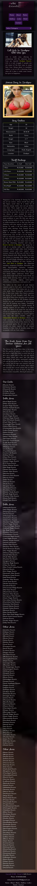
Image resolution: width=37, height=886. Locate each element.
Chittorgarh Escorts (10, 808)
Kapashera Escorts (10, 451)
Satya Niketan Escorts (11, 465)
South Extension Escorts (12, 548)
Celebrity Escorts (9, 393)
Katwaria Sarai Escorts (11, 475)
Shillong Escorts (9, 671)
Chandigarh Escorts (10, 773)
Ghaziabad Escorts (10, 488)
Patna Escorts (8, 830)
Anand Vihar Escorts (10, 555)
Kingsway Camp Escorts (12, 575)
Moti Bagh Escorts (10, 467)
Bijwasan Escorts (9, 610)
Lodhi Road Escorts (10, 442)
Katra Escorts (8, 859)
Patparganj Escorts (10, 511)
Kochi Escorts (8, 648)
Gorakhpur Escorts (10, 832)
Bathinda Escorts (9, 783)
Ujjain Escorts (8, 841)
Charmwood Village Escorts (13, 588)
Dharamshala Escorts (11, 718)
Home (7, 883)
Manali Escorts (9, 724)
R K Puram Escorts (10, 463)
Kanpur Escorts (9, 710)
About (18, 15)
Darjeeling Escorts (10, 849)
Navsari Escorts (9, 477)
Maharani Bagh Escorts (11, 536)
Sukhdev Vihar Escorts (11, 579)
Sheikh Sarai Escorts (10, 583)
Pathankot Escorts (10, 693)
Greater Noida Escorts (11, 492)
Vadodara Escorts (9, 810)
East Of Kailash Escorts (12, 420)
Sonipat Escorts (9, 681)
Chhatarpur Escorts (10, 516)
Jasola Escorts (8, 449)
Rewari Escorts (8, 638)
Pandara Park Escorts (11, 532)
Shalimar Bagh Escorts (11, 563)
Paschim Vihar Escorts (11, 546)
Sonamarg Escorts (10, 853)
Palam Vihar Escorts (10, 544)
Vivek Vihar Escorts (10, 557)
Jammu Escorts (9, 698)
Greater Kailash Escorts (11, 408)
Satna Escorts (8, 640)
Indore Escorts (8, 743)
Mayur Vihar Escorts (10, 436)
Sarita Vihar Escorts (10, 445)
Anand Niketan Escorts (11, 606)
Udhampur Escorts (10, 857)
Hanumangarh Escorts (11, 669)
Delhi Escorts (27, 874)
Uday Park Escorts (10, 622)
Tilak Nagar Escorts (10, 538)
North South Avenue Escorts (13, 616)
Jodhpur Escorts (9, 837)
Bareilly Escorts (9, 702)
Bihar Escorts (8, 812)
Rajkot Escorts (8, 661)
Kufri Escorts (8, 767)
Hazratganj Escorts (10, 708)
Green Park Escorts (10, 498)
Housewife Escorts (10, 389)
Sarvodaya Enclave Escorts (13, 600)
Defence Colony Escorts (11, 553)
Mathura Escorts (9, 730)
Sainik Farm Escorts (10, 518)
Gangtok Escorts (9, 673)
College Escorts (9, 391)
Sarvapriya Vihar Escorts (12, 596)
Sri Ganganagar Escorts (12, 667)
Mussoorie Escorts (10, 700)
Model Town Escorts (10, 500)
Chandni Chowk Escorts (11, 440)
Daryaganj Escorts (10, 438)
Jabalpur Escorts (9, 816)
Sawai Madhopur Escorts (12, 683)
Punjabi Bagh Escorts (11, 494)
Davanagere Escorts (10, 828)
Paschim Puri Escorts (10, 559)
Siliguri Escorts (9, 861)
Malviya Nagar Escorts (11, 418)
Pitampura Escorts (10, 434)
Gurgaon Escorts (9, 486)
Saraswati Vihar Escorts (12, 573)
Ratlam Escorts (9, 642)
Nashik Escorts (9, 756)
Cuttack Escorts (9, 843)
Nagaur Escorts (9, 685)
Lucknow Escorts (9, 650)
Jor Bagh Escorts (9, 530)
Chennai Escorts (9, 763)
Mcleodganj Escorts (10, 679)
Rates (25, 15)
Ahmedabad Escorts (10, 775)
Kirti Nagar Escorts (10, 571)
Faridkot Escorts (9, 855)
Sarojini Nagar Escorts (11, 461)
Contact (18, 23)
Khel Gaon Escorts (10, 590)
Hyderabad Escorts (10, 769)
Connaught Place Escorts (12, 424)
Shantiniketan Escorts (11, 592)
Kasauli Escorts (9, 863)
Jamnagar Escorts (9, 663)
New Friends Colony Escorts (13, 567)
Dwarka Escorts (9, 412)
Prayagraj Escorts (9, 646)
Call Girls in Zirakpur (15, 263)
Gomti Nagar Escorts (11, 716)
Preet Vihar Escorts (10, 422)
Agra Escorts (8, 728)
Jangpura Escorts (9, 561)
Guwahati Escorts (9, 654)
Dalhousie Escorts (9, 851)
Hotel (25, 19)
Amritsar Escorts (9, 779)
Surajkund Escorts (10, 585)
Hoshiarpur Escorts (10, 793)
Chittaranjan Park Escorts (12, 428)
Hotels (15, 885)
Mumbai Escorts (9, 737)
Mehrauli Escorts (9, 482)
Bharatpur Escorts (10, 665)
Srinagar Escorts (9, 696)
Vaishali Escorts (9, 514)
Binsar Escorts (8, 677)
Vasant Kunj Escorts (10, 469)
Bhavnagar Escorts (10, 712)
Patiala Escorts (9, 761)
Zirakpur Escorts (25, 61)
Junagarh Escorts (9, 820)
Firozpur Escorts (9, 800)
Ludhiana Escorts (9, 781)
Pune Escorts (8, 733)
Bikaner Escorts (9, 839)
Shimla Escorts (8, 745)
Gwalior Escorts (9, 818)
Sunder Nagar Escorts (11, 620)
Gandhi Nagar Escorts (11, 714)
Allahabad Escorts (10, 787)
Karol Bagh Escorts (10, 401)
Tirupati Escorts (9, 804)
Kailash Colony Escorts (11, 608)
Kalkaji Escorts (9, 455)
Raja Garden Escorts (10, 612)
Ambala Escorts (9, 835)
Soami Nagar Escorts (11, 598)
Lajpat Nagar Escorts (11, 405)
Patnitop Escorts (9, 765)
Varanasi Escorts (9, 789)
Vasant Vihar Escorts (11, 471)
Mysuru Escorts (9, 706)
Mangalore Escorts (10, 826)
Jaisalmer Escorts (9, 630)
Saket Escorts (8, 479)
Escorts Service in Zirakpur (12, 245)
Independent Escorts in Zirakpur (14, 318)
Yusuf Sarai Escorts (10, 581)
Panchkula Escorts (10, 720)
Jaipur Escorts (8, 739)
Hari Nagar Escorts (10, 551)
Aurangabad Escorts (10, 659)
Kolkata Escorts (9, 758)
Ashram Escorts (9, 618)
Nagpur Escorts (9, 652)
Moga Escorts (8, 795)
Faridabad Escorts (10, 490)
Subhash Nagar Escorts (11, 528)
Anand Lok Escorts (10, 542)
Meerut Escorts (9, 791)
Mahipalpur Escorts (10, 410)
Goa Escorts (8, 726)
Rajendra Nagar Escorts (12, 526)
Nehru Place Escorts (10, 426)
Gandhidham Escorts (10, 822)
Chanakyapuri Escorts (11, 534)
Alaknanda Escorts (10, 507)
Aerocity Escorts (9, 569)
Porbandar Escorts (10, 824)
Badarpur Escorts (9, 447)
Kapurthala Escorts (10, 798)
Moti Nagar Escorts (10, 509)
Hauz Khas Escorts (10, 457)
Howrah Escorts (9, 845)
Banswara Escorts (9, 704)
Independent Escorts (10, 395)
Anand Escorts (8, 867)
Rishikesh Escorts (9, 722)
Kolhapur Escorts (9, 689)
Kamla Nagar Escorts (11, 524)
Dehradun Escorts (9, 741)
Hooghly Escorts (9, 865)
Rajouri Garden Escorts (11, 540)
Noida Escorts (8, 484)
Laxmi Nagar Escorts (11, 416)
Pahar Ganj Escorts (10, 403)
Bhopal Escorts (9, 754)
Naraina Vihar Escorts (11, 594)
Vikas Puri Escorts (10, 565)
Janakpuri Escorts (9, 414)
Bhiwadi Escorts (9, 636)
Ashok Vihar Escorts (10, 520)
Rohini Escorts (8, 432)
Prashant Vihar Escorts (11, 496)
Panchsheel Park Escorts (12, 602)
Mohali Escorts (9, 785)
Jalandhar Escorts (9, 735)
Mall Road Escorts (10, 577)
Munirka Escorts (9, 473)
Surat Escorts (8, 644)
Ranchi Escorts (8, 777)
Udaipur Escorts (9, 632)
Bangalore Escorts (10, 771)
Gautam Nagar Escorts (11, 522)
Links (19, 19)
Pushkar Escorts (9, 634)
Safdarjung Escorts (10, 459)
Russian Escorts (9, 385)
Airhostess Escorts (10, 387)
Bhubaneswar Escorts (11, 657)
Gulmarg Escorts (9, 847)
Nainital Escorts (9, 675)
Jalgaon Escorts (9, 687)
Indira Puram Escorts (11, 430)
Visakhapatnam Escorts (11, 806)
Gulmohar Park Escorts (11, 604)
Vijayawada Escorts (10, 802)
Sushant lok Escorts (10, 453)
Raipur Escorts (8, 752)
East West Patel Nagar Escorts (14, 614)
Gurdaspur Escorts (10, 814)
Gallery (12, 19)
